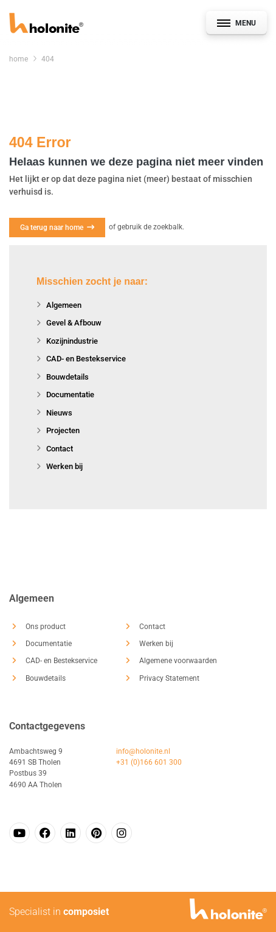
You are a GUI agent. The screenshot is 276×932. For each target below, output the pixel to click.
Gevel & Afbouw (74, 322)
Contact (59, 448)
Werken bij (64, 466)
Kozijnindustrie (72, 341)
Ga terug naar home (57, 227)
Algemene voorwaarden (178, 660)
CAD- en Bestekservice (86, 358)
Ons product (46, 626)
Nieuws (59, 412)
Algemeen (63, 305)
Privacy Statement (169, 678)
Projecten (63, 430)
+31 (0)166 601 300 (149, 762)
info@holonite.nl (143, 751)
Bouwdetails (67, 376)
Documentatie (70, 394)
